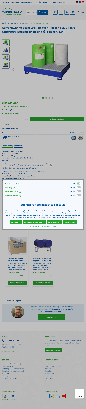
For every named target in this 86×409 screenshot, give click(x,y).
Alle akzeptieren (70, 222)
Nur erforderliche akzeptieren (34, 222)
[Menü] (83, 390)
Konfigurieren (15, 222)
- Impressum (35, 226)
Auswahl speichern (54, 222)
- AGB (54, 226)
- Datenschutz (45, 226)
